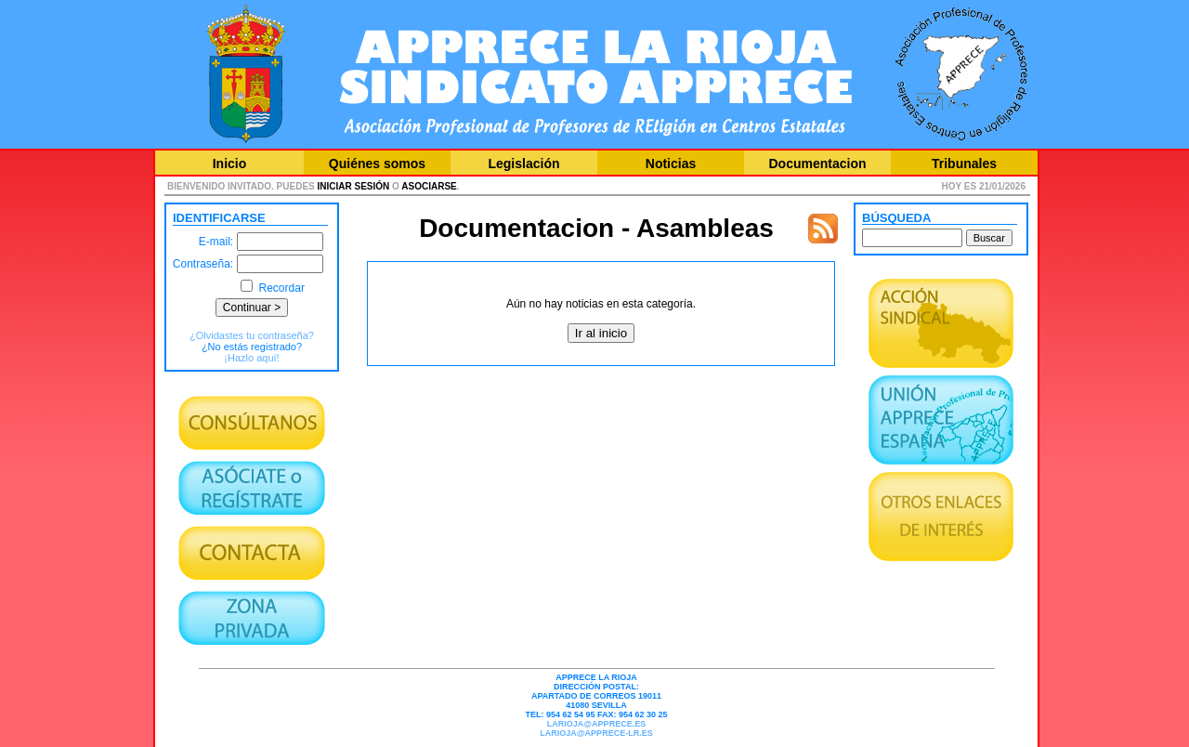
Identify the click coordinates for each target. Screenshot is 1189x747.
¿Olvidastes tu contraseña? (251, 335)
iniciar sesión (354, 186)
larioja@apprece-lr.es (596, 733)
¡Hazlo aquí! (251, 357)
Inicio (230, 163)
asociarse (428, 186)
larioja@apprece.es (596, 723)
